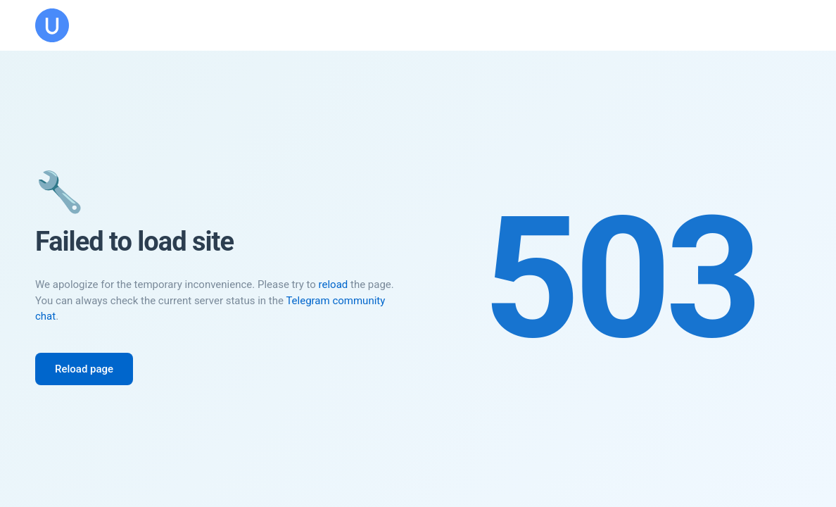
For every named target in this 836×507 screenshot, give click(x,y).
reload (333, 284)
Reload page (84, 369)
